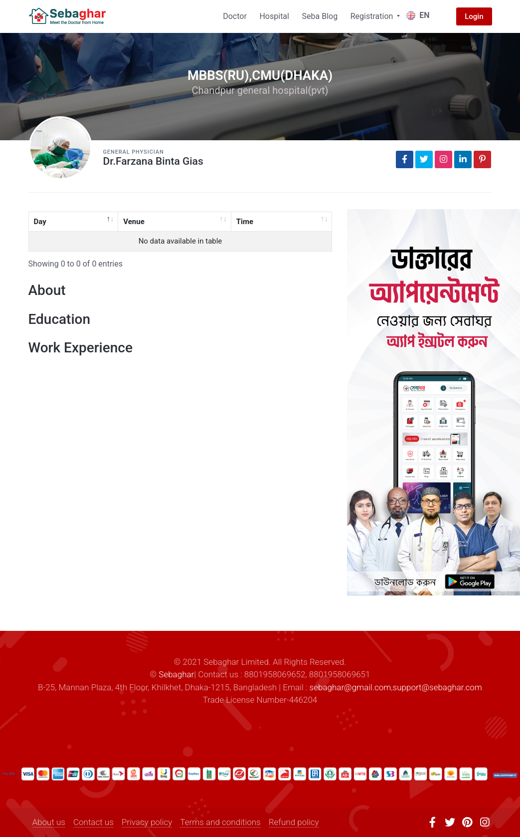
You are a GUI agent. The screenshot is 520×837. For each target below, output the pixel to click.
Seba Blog (320, 16)
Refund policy (294, 822)
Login (474, 16)
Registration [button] (372, 16)
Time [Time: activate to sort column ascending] (244, 221)
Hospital (274, 16)
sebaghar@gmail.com (350, 687)
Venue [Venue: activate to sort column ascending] (134, 221)
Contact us (93, 822)
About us (48, 822)
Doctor (235, 16)
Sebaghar (176, 674)
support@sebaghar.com (437, 687)
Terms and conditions (220, 822)
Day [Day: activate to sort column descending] (40, 221)
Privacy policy (147, 822)
